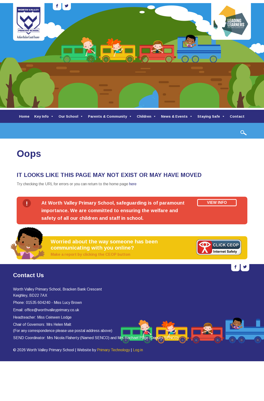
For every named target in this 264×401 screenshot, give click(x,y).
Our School (71, 116)
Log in (138, 350)
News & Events (177, 116)
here (133, 184)
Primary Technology (113, 350)
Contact (237, 116)
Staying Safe (211, 116)
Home (24, 116)
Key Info (44, 116)
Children (146, 116)
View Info (217, 202)
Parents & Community (110, 116)
